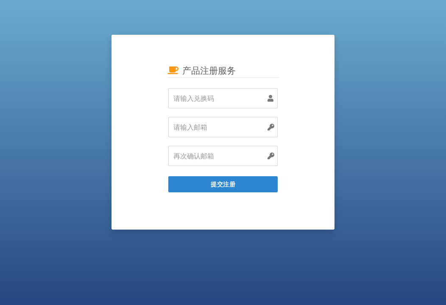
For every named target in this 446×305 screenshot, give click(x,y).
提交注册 (223, 184)
